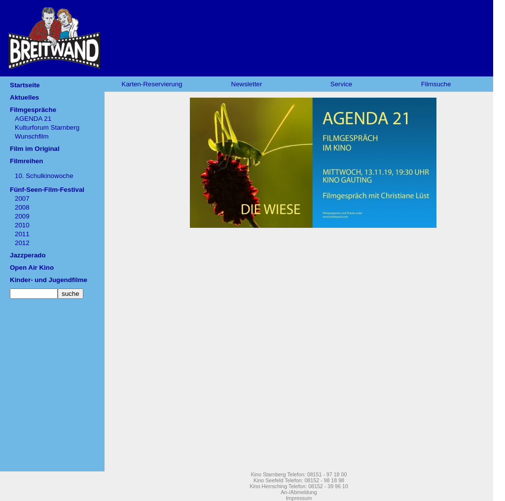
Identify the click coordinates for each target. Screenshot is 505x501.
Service (341, 84)
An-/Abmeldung (299, 492)
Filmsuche (436, 84)
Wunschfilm (32, 136)
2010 (22, 225)
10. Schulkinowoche (44, 175)
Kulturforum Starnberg (47, 127)
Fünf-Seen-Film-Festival (47, 189)
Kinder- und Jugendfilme (48, 280)
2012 (22, 243)
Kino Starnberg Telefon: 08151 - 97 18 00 (299, 474)
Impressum (299, 498)
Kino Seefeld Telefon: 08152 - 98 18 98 (298, 480)
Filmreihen (26, 161)
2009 (22, 216)
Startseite (25, 85)
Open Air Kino (32, 267)
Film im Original (35, 148)
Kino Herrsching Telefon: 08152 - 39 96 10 (299, 486)
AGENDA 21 (33, 118)
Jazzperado (28, 255)
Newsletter (246, 84)
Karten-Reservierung (152, 84)
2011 (22, 234)
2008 (22, 207)
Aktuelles (24, 97)
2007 (22, 198)
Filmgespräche (33, 109)
